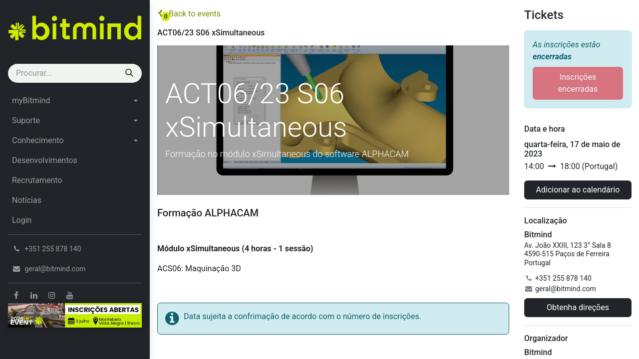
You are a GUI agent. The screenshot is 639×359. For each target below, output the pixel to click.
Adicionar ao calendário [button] (578, 189)
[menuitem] (75, 101)
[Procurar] (129, 73)
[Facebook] (16, 295)
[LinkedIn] (34, 295)
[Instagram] (52, 295)
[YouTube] (70, 295)
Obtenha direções (578, 307)
